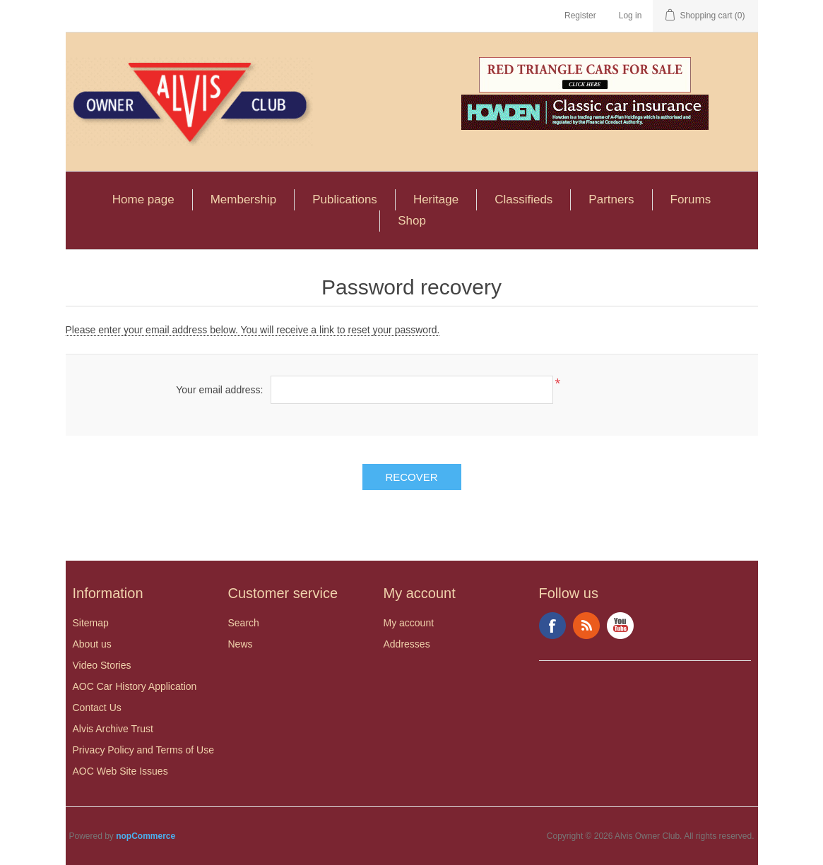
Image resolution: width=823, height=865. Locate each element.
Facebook (552, 625)
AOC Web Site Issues (120, 771)
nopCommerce (145, 836)
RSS (586, 625)
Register (580, 15)
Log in (630, 15)
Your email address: (219, 389)
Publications (344, 199)
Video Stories (102, 665)
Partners (611, 199)
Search (243, 622)
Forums (690, 199)
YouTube (620, 625)
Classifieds (523, 199)
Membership (244, 199)
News (240, 644)
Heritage (435, 199)
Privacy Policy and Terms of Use (143, 750)
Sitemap (91, 622)
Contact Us (97, 707)
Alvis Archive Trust (113, 728)
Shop (412, 220)
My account (409, 622)
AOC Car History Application (135, 686)
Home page (143, 199)
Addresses (407, 644)
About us (92, 644)
